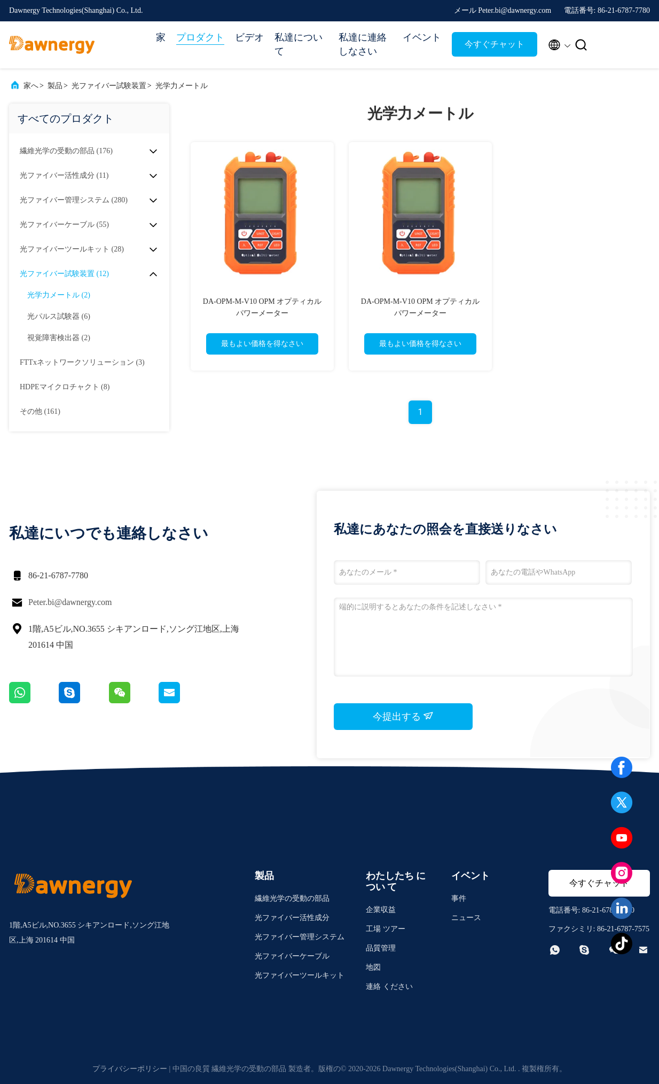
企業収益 (381, 910)
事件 (458, 898)
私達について (298, 44)
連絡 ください (389, 987)
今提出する (403, 716)
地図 (373, 967)
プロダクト (200, 37)
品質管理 (381, 948)
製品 (55, 86)
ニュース (466, 918)
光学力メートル (181, 86)
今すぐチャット (494, 44)
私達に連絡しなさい (363, 44)
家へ (30, 86)
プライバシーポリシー (129, 1069)
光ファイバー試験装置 (109, 86)
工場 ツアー (385, 929)
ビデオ (249, 37)
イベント (422, 37)
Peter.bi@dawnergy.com (70, 602)
